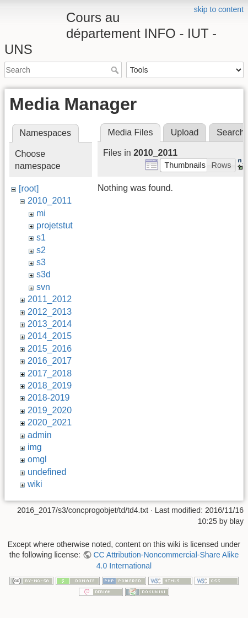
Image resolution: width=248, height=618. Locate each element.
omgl (37, 459)
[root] (29, 188)
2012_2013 (50, 311)
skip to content (219, 9)
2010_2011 (50, 200)
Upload (185, 132)
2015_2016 (50, 348)
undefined (47, 472)
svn (43, 287)
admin (40, 435)
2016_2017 (50, 360)
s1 (41, 237)
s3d (43, 274)
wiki (35, 484)
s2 (41, 250)
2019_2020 (50, 410)
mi (41, 213)
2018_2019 (50, 385)
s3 (41, 262)
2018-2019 (49, 397)
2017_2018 (50, 373)
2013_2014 (50, 324)
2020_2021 (50, 422)
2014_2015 (50, 336)
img (35, 447)
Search (116, 70)
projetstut (54, 225)
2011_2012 (50, 299)
